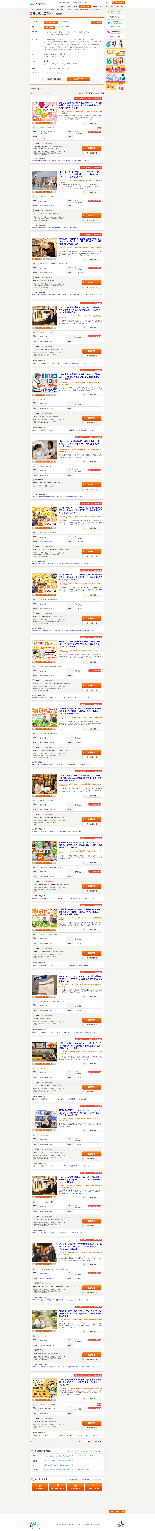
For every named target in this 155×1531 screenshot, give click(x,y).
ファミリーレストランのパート (59, 430)
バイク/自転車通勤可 (94, 44)
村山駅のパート (45, 563)
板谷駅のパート (45, 697)
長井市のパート (36, 363)
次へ (44, 93)
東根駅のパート (46, 496)
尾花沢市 (50, 1460)
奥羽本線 (75, 9)
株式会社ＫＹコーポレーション (83, 160)
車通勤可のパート (76, 1166)
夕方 (59, 68)
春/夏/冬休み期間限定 (63, 34)
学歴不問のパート (69, 160)
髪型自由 (55, 49)
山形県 (61, 9)
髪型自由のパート (72, 1435)
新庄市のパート (36, 1367)
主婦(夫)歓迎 (79, 47)
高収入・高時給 (50, 57)
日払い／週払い (61, 57)
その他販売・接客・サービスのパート (60, 363)
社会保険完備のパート (74, 898)
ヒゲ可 (84, 49)
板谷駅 (60, 1465)
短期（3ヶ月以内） (85, 32)
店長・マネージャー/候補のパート (60, 1367)
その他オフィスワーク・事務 (69, 1455)
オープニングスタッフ (95, 42)
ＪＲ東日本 (68, 9)
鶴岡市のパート (36, 697)
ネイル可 (77, 49)
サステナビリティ (72, 1524)
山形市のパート (36, 630)
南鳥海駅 (65, 1465)
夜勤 (68, 68)
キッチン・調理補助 (49, 1457)
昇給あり (47, 42)
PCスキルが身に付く (50, 47)
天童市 (45, 1460)
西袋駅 (50, 1465)
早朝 (46, 68)
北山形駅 (55, 1465)
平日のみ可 (60, 64)
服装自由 (62, 49)
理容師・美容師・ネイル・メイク (87, 1455)
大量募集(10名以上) (50, 44)
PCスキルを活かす (63, 44)
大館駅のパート (47, 160)
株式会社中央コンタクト (88, 1166)
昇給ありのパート (67, 227)
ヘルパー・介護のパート (59, 1435)
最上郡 (56, 1460)
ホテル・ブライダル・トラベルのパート (60, 563)
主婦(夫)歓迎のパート (68, 697)
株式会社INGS (85, 1099)
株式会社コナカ (83, 1300)
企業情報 (57, 1524)
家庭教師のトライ (79, 496)
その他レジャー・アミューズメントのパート (64, 294)
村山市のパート (36, 294)
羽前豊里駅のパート (46, 294)
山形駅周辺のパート (37, 160)
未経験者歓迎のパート (83, 294)
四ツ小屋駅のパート (46, 1233)
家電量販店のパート (62, 1300)
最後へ (48, 93)
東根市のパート (36, 1233)
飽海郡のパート (36, 430)
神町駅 (71, 1465)
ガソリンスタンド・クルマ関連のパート (60, 1166)
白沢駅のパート (46, 764)
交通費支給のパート (72, 965)
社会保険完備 (56, 42)
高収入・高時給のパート (66, 496)
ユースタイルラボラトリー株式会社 (87, 1435)
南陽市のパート (36, 1032)
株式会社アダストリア (79, 227)
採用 (80, 1524)
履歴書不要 (83, 42)
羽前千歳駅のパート (46, 898)
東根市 (60, 1460)
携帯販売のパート (57, 227)
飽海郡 (65, 1460)
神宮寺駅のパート (46, 227)
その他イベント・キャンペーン (52, 1455)
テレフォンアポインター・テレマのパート (61, 1032)
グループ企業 (86, 1524)
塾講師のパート (55, 496)
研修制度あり (82, 39)
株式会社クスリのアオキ (87, 430)
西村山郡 (70, 1460)
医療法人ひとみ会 (90, 1032)
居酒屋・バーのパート (58, 160)
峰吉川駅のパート (46, 1099)
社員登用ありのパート (74, 430)
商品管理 (68, 1457)
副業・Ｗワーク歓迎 (90, 47)
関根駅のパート (45, 965)
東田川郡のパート (36, 227)
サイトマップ (107, 2)
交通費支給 (91, 39)
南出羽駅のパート (45, 630)
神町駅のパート (45, 1166)
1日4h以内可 (60, 39)
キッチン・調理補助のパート (58, 764)
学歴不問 (71, 47)
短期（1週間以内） (59, 32)
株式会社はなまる (88, 563)
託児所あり (75, 42)
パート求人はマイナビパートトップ (39, 9)
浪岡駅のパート (48, 1435)
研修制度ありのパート (77, 363)
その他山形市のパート (37, 1435)
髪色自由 (47, 49)
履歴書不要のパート (77, 563)
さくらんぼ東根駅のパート (49, 1300)
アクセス (64, 1524)
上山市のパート (36, 1166)
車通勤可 (83, 44)
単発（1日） (48, 32)
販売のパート (55, 1233)
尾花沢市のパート (36, 496)
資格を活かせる (75, 44)
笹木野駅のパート (45, 430)
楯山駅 (45, 1465)
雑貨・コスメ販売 (60, 1457)
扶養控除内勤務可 (50, 39)
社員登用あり (65, 42)
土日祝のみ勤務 (50, 64)
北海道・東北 (54, 9)
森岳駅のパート (45, 363)
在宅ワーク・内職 (71, 39)
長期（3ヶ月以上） (50, 34)
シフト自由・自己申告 (72, 64)
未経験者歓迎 (62, 47)
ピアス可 (69, 49)
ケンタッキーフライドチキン (82, 697)
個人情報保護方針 (95, 1524)
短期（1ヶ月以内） (72, 32)
